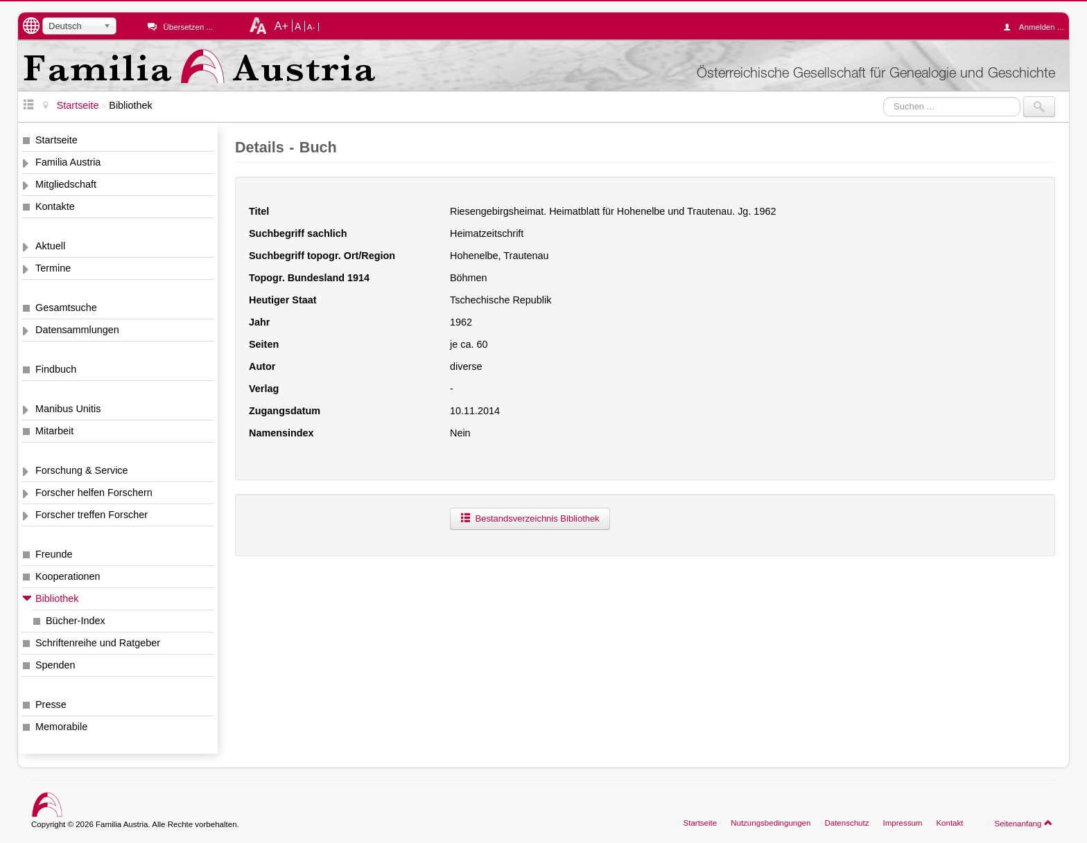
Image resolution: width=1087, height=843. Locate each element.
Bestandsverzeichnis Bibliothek (530, 518)
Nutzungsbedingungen (770, 823)
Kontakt (949, 823)
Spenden (55, 665)
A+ (281, 25)
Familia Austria (68, 162)
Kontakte (55, 206)
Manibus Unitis (68, 408)
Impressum (902, 823)
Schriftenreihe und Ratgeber (97, 642)
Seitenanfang (1023, 823)
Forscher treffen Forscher (91, 514)
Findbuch (55, 369)
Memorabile (61, 726)
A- (311, 27)
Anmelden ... (1037, 27)
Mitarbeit (54, 430)
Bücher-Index (75, 620)
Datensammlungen (77, 329)
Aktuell (50, 245)
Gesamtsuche (66, 307)
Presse (51, 704)
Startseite (56, 139)
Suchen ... (883, 96)
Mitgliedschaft (65, 184)
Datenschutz (846, 823)
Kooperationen (68, 576)
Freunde (54, 554)
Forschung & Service (81, 470)
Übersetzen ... (188, 27)
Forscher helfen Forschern (94, 492)
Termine (53, 268)
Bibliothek (56, 598)
